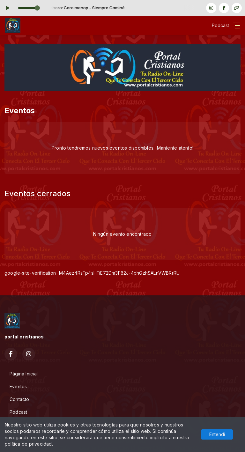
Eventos (18, 386)
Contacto (19, 399)
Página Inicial (24, 373)
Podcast (18, 412)
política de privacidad (28, 444)
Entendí (217, 434)
